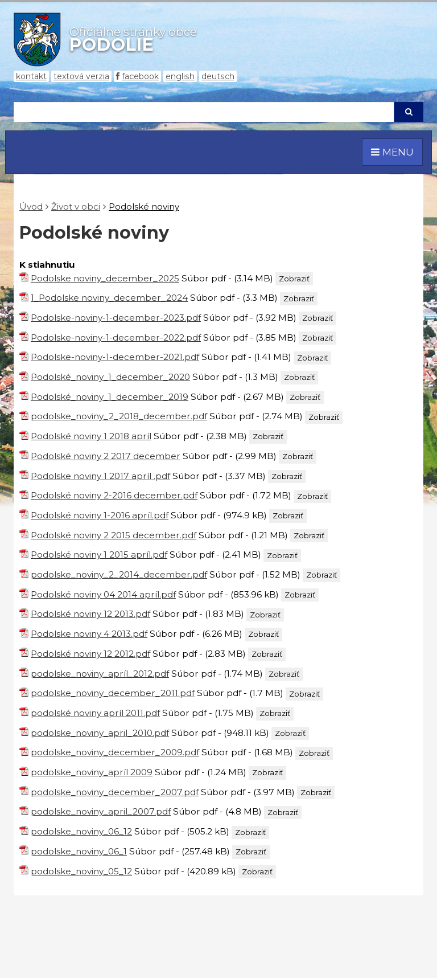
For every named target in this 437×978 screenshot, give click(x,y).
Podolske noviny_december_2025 (105, 278)
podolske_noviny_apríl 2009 (91, 772)
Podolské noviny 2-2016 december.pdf (114, 495)
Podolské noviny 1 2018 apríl (91, 436)
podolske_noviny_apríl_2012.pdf (100, 673)
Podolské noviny (144, 206)
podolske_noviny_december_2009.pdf (115, 752)
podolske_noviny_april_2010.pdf (100, 732)
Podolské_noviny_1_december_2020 (110, 376)
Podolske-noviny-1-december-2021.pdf (115, 356)
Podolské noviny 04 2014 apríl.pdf (103, 594)
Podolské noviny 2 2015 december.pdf (113, 535)
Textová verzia (81, 76)
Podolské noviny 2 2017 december (105, 456)
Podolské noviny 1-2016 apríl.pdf (99, 515)
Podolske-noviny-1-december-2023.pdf (116, 317)
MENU (392, 152)
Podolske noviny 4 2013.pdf (89, 633)
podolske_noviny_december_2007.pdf (115, 792)
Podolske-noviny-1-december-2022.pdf (116, 337)
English (180, 76)
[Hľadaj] (204, 112)
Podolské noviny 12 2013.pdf (90, 613)
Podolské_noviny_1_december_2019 (109, 396)
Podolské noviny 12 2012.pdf (90, 653)
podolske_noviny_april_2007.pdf (101, 811)
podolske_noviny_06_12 (81, 831)
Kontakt (31, 76)
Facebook (140, 76)
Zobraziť (294, 278)
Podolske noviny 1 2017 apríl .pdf (100, 475)
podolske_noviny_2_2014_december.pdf (119, 574)
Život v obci (75, 206)
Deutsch (217, 76)
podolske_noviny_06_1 (79, 851)
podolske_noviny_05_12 (81, 871)
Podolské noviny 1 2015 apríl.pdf (99, 554)
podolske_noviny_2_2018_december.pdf (119, 416)
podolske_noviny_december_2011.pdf (113, 693)
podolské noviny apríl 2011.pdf (95, 712)
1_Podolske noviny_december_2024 (109, 297)
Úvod (31, 206)
